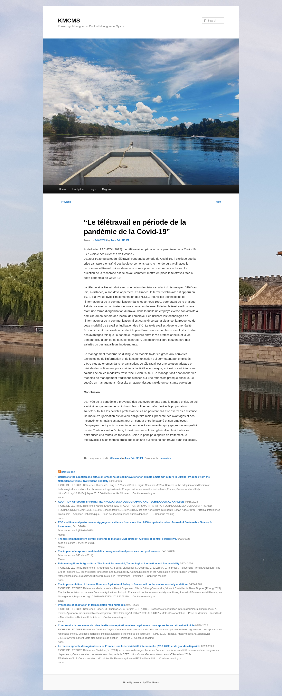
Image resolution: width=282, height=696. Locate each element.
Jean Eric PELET (120, 240)
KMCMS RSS (68, 472)
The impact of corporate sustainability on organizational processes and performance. (109, 551)
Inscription (77, 189)
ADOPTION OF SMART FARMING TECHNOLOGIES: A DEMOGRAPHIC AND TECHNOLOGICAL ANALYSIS (121, 501)
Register (106, 189)
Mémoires (115, 458)
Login (93, 189)
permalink (165, 458)
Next (220, 201)
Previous (64, 201)
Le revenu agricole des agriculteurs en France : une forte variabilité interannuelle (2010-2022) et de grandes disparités (129, 646)
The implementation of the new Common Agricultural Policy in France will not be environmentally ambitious (123, 584)
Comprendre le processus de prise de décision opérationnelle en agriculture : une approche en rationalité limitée (126, 625)
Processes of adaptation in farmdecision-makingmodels (92, 604)
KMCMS (69, 20)
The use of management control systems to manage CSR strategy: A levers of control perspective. (117, 538)
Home (62, 189)
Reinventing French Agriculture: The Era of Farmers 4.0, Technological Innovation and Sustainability (118, 563)
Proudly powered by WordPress (141, 682)
